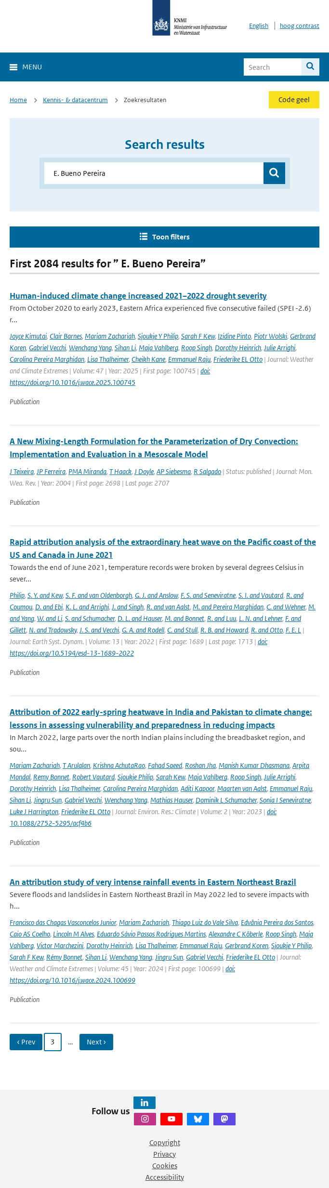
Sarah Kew (170, 776)
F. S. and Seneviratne (208, 595)
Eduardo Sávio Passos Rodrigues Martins (151, 933)
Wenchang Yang (90, 347)
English (258, 26)
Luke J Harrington (34, 811)
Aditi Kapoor (197, 788)
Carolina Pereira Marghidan (47, 359)
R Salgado (207, 471)
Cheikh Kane (148, 359)
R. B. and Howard (224, 629)
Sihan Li (125, 347)
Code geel (294, 99)
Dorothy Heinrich (238, 347)
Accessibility (164, 1177)
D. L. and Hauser (140, 618)
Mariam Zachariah (110, 336)
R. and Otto (267, 629)
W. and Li (49, 618)
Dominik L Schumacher (226, 800)
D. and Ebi (49, 606)
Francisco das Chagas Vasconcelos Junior (63, 922)
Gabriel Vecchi (47, 347)
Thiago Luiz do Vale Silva (205, 922)
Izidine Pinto (234, 336)
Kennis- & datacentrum (75, 100)
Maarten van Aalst (242, 788)
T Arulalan (76, 765)
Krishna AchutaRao (119, 765)
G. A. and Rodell (143, 629)
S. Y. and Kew (45, 595)
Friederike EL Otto (238, 359)
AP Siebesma (174, 471)
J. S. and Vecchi (99, 629)
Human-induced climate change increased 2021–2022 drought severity (138, 295)
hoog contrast (299, 26)
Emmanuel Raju (189, 359)
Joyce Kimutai (28, 336)
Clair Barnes (66, 336)
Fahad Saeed (165, 765)
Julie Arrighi (279, 347)
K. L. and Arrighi (87, 606)
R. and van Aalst (168, 606)
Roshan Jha (200, 765)
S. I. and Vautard (260, 595)
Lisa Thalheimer (108, 359)
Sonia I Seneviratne (285, 800)
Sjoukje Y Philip (158, 336)
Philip (17, 595)
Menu (32, 66)
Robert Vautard (93, 776)
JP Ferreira (51, 471)
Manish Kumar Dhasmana (254, 765)
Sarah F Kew (198, 336)
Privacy (164, 1154)
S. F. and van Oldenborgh (99, 595)
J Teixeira (22, 471)
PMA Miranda (87, 471)
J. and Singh (128, 606)
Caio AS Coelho (30, 933)
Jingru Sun (48, 800)
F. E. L (293, 629)
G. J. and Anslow (156, 595)
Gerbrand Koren (246, 945)
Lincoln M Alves (73, 933)
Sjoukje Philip (135, 776)
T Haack (120, 471)
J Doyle (144, 471)
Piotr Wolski (270, 336)
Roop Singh (196, 347)
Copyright (164, 1142)
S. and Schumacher (90, 618)
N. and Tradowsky (53, 629)
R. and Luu (221, 618)
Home (18, 100)
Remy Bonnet (51, 776)
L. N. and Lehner (260, 618)
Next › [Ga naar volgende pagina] (96, 1041)
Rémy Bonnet (64, 957)
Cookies (164, 1165)
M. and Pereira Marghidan (228, 606)
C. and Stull (182, 629)
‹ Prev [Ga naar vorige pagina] (26, 1041)
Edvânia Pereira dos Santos (277, 922)
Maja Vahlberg (158, 347)
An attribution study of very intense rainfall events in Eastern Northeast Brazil (153, 882)
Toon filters (171, 236)
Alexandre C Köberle (236, 933)
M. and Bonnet (184, 618)
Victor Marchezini (60, 945)
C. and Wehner (285, 606)
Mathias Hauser (171, 800)
